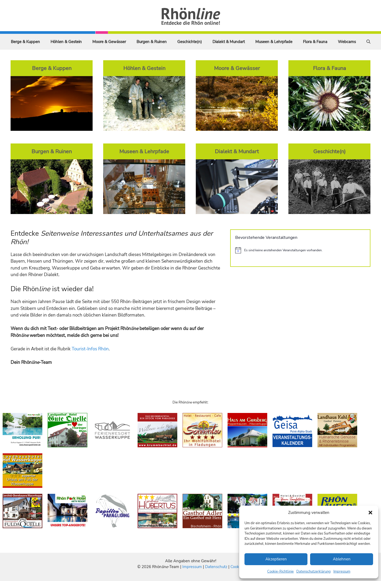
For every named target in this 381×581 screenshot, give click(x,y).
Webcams (347, 41)
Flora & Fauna (315, 41)
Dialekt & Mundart (228, 41)
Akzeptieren (276, 559)
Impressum (341, 571)
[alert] (300, 250)
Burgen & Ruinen (152, 41)
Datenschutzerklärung (313, 571)
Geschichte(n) (189, 41)
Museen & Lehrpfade (273, 41)
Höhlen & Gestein (66, 41)
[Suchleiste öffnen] (368, 42)
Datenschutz (216, 566)
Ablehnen (342, 559)
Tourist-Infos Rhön (90, 349)
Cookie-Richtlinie (280, 571)
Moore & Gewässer (109, 41)
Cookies (237, 566)
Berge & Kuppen (25, 41)
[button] (370, 512)
